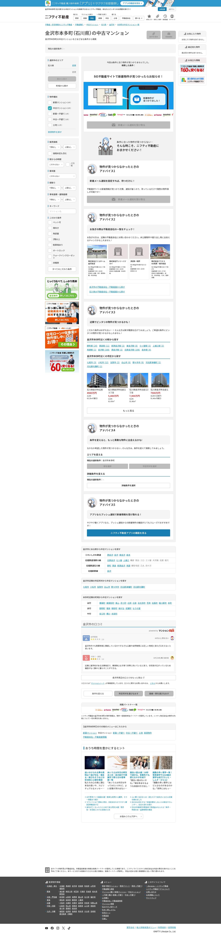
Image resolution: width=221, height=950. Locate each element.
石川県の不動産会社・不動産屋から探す (107, 291)
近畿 (48, 903)
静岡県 (74, 900)
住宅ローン (106, 912)
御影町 (114, 608)
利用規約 (162, 927)
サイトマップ (151, 898)
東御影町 (110, 603)
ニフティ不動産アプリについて (158, 889)
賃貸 (103, 886)
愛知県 (62, 900)
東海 (48, 900)
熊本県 (80, 911)
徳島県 (93, 906)
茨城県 (88, 891)
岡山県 (68, 906)
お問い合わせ (151, 892)
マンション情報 (108, 903)
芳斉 (149, 603)
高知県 (74, 908)
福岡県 (62, 911)
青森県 (68, 886)
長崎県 (74, 911)
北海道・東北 (52, 886)
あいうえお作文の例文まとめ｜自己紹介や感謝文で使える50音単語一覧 (117, 776)
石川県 (86, 897)
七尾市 (91, 362)
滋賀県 (80, 903)
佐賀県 (68, 911)
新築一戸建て (119, 732)
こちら (152, 683)
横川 (108, 613)
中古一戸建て (132, 732)
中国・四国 (51, 906)
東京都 (62, 891)
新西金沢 (121, 565)
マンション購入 (108, 892)
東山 (117, 603)
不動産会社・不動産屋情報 (95, 737)
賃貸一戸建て (137, 886)
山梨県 (68, 897)
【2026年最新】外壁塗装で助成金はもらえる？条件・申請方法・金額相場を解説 (151, 808)
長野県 (74, 897)
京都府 (74, 903)
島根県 (80, 906)
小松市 (103, 362)
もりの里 (137, 608)
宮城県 (80, 886)
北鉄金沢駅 (132, 349)
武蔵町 (129, 608)
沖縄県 (69, 914)
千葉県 (82, 891)
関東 (48, 891)
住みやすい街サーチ (109, 906)
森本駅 (146, 349)
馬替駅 (91, 349)
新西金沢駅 (118, 345)
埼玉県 (76, 891)
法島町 (155, 603)
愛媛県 (68, 908)
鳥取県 (74, 906)
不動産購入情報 (108, 889)
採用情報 (172, 927)
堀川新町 (163, 603)
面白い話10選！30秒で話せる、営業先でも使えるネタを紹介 (140, 775)
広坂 (135, 603)
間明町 (102, 608)
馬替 (128, 565)
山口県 (86, 906)
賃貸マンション (112, 886)
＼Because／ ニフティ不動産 (157, 886)
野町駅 (92, 345)
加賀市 (115, 362)
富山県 (80, 897)
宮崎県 (93, 911)
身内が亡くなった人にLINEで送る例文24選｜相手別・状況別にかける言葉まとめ (105, 808)
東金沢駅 (132, 345)
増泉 (108, 608)
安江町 (102, 613)
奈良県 (86, 903)
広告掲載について (153, 895)
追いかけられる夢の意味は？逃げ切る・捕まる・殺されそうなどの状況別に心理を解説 (94, 776)
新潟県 (62, 897)
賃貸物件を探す (55, 132)
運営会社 (130, 927)
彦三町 (123, 603)
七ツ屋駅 (145, 345)
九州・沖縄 (51, 911)
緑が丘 (121, 608)
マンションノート (97, 683)
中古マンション (134, 892)
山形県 (93, 886)
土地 (141, 732)
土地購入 (105, 898)
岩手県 (74, 886)
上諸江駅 (158, 345)
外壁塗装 (105, 915)
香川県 (62, 908)
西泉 (114, 565)
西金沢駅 (117, 349)
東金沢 (122, 554)
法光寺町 (142, 603)
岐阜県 (68, 900)
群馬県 (62, 894)
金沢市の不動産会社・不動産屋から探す (107, 287)
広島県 (62, 906)
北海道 (62, 886)
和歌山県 (93, 903)
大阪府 (62, 903)
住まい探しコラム (109, 909)
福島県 (62, 888)
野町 (109, 565)
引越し (104, 918)
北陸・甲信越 (52, 897)
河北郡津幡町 (153, 362)
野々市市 (138, 362)
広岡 (130, 603)
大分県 (86, 911)
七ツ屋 (119, 560)
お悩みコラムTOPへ (128, 816)
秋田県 (86, 886)
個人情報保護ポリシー (146, 927)
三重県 (80, 900)
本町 (170, 603)
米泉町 (114, 613)
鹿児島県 (62, 914)
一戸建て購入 (107, 895)
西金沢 (110, 554)
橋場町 (102, 603)
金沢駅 (104, 349)
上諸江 (126, 560)
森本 (128, 554)
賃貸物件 (148, 732)
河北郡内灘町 (94, 366)
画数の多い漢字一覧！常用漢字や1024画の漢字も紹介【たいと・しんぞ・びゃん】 (162, 776)
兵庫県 (68, 903)
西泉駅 (104, 345)
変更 (74, 65)
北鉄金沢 (111, 560)
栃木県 (94, 891)
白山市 (126, 362)
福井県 (93, 897)
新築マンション (90, 732)
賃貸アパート (125, 886)
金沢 (116, 554)
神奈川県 (69, 891)
